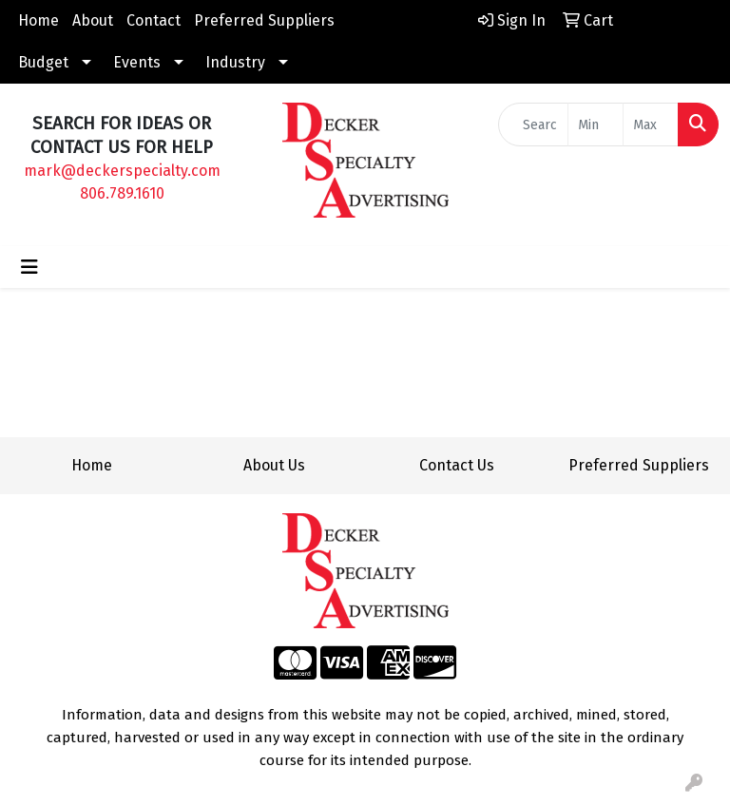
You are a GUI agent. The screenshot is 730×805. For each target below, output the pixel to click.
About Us (274, 465)
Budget (43, 62)
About (92, 20)
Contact (153, 20)
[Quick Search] (533, 124)
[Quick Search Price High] (651, 124)
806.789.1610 (122, 193)
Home (38, 20)
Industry (235, 62)
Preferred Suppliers (264, 20)
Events (137, 62)
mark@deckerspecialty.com (122, 171)
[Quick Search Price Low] (595, 124)
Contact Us (456, 465)
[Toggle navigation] (29, 267)
